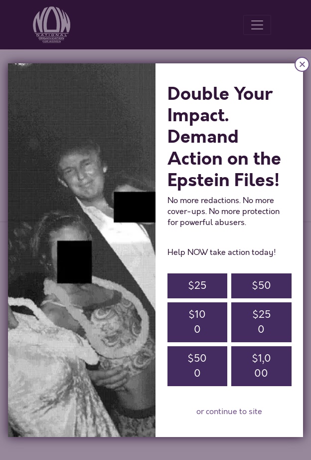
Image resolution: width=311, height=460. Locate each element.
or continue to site (229, 411)
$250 (261, 322)
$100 (197, 322)
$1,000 (261, 366)
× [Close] (302, 64)
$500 (197, 366)
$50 (261, 285)
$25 (197, 285)
